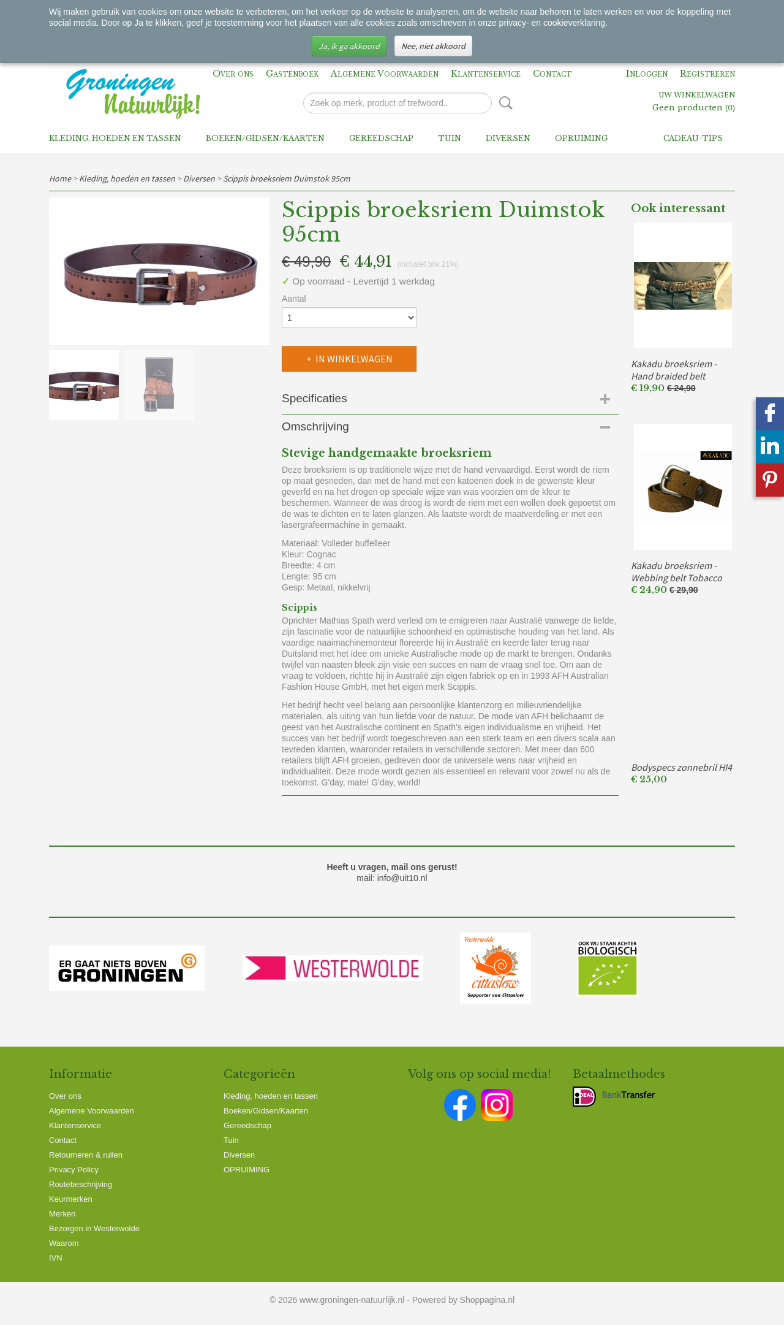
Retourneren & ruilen (86, 1154)
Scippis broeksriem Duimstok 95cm (286, 178)
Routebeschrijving (80, 1184)
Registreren (707, 73)
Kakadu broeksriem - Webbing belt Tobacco (676, 571)
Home (60, 178)
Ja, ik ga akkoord (349, 46)
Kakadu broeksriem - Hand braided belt (674, 369)
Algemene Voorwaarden (385, 73)
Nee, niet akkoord (433, 46)
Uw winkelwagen (696, 95)
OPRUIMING (581, 138)
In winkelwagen (354, 359)
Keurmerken (70, 1199)
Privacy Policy (74, 1169)
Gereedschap (381, 138)
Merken (62, 1213)
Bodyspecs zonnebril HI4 (681, 767)
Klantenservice (486, 73)
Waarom (64, 1243)
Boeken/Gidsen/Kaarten (265, 138)
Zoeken (503, 103)
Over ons (233, 73)
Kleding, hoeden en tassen (115, 138)
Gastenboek (292, 73)
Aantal (294, 299)
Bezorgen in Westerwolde (94, 1228)
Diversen (508, 138)
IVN (55, 1257)
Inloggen (647, 73)
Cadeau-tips (693, 138)
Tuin (449, 138)
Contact (552, 73)
